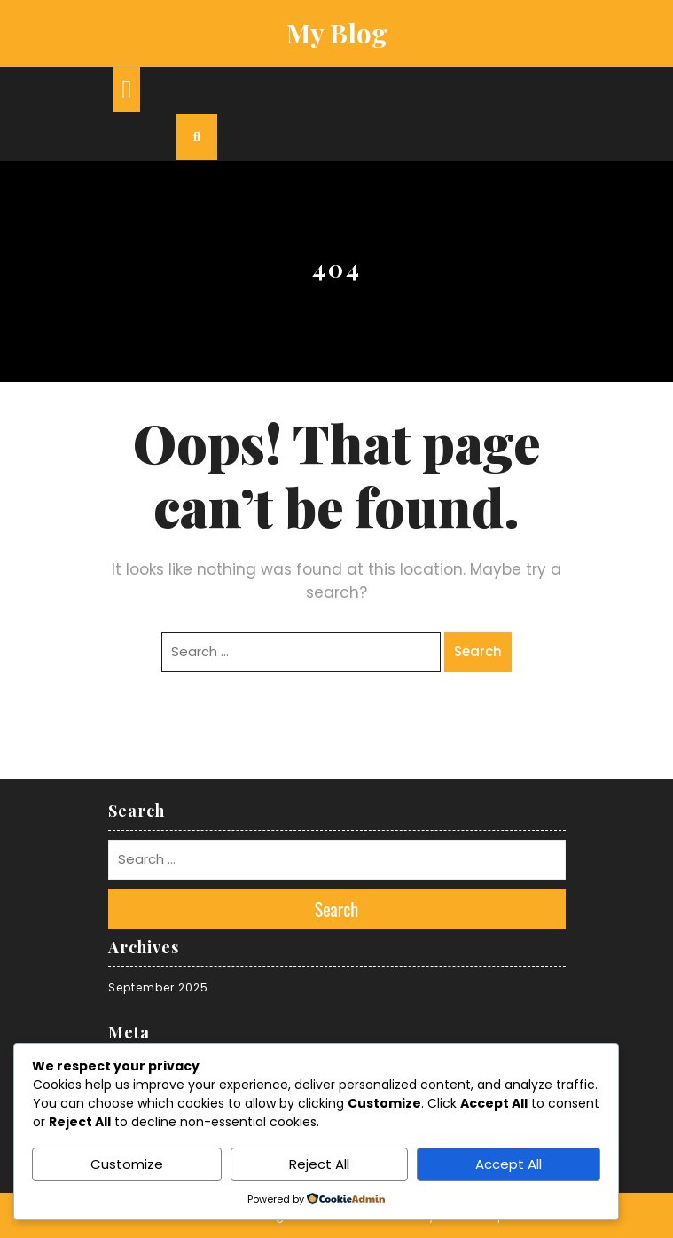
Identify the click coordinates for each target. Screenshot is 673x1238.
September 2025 (158, 987)
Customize (126, 1164)
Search (478, 651)
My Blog (336, 33)
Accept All (508, 1164)
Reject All (319, 1164)
